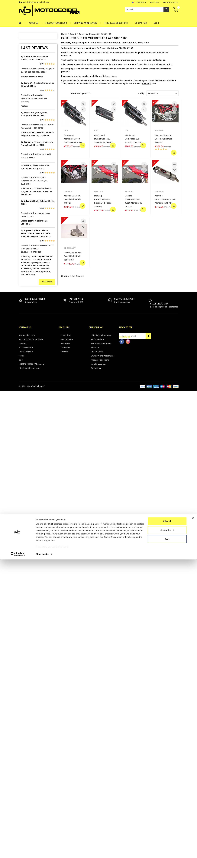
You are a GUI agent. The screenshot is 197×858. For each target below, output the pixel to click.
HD (25, 221)
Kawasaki (28, 264)
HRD (26, 235)
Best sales (65, 811)
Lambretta (29, 293)
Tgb (26, 446)
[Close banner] (193, 817)
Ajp (25, 77)
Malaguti (28, 317)
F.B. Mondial (30, 192)
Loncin (27, 307)
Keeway (27, 269)
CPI (25, 159)
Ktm (26, 283)
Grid (62, 93)
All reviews (47, 749)
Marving (159, 131)
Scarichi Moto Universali (36, 408)
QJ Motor (28, 389)
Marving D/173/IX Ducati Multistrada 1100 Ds (72, 199)
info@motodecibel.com (38, 2)
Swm (26, 437)
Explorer (28, 187)
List (67, 93)
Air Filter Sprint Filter (34, 72)
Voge (26, 480)
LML (26, 302)
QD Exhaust (70, 248)
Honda (27, 231)
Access (27, 58)
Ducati (27, 183)
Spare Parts (29, 422)
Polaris (27, 379)
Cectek (27, 149)
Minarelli (28, 326)
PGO (26, 370)
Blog (156, 23)
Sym (26, 441)
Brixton (27, 125)
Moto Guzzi (29, 336)
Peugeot (28, 365)
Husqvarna (29, 245)
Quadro (27, 394)
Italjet (27, 259)
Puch (26, 384)
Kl (25, 274)
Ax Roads (28, 92)
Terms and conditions (116, 23)
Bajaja (27, 96)
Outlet (27, 360)
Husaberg (28, 240)
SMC (26, 417)
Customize (167, 828)
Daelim (27, 164)
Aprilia (27, 82)
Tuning (27, 465)
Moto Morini (30, 341)
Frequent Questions (56, 23)
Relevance (163, 93)
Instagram (128, 809)
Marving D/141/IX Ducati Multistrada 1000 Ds (163, 139)
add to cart (82, 145)
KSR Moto (29, 279)
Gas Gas (28, 207)
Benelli (27, 111)
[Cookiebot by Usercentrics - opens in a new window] (18, 853)
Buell (26, 130)
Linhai (27, 298)
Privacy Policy (97, 807)
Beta (26, 116)
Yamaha (28, 485)
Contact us (24, 795)
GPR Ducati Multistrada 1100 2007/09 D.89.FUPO (103, 139)
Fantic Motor (30, 197)
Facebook (121, 809)
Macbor (27, 312)
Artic (26, 87)
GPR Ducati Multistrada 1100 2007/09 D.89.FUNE (73, 139)
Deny (167, 837)
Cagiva (27, 140)
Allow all (167, 819)
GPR (66, 131)
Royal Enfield (30, 403)
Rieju (26, 398)
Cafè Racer (29, 135)
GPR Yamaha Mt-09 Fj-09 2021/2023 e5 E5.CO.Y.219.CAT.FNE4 (37, 716)
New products (67, 807)
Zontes (27, 489)
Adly (26, 63)
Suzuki (27, 432)
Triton (27, 456)
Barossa (28, 101)
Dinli (26, 178)
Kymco (27, 288)
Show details (42, 852)
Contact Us (141, 23)
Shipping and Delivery (85, 23)
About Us (33, 23)
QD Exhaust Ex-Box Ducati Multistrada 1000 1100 (72, 256)
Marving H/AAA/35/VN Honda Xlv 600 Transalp (34, 566)
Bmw (26, 120)
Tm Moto (28, 451)
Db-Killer (28, 168)
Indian (27, 255)
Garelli (27, 202)
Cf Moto (28, 154)
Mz (25, 350)
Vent (26, 475)
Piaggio (28, 374)
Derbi (26, 173)
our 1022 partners (53, 822)
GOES (26, 216)
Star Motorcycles (32, 427)
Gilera (27, 211)
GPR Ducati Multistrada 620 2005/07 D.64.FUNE (134, 139)
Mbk (26, 322)
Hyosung (28, 250)
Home (21, 23)
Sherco (27, 413)
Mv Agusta (29, 346)
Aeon (26, 68)
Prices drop (66, 803)
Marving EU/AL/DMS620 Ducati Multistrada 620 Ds (165, 199)
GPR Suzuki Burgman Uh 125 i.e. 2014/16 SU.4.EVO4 (34, 648)
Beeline (27, 106)
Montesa (28, 331)
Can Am (27, 144)
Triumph (28, 461)
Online (27, 355)
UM (25, 470)
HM (25, 226)
